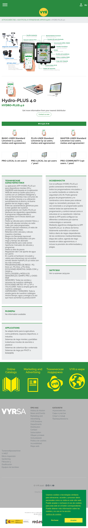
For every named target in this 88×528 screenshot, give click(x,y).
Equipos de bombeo (10, 467)
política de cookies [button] (53, 514)
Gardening (6, 459)
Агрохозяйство (9, 20)
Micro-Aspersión (9, 456)
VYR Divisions (36, 421)
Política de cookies (38, 441)
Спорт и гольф (58, 416)
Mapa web (34, 446)
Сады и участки (59, 413)
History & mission (37, 410)
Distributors (35, 427)
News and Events (37, 413)
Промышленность (60, 419)
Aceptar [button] (73, 520)
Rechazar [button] (54, 520)
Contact (33, 430)
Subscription (35, 432)
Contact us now (44, 114)
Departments (36, 424)
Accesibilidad (36, 443)
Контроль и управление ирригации (33, 20)
